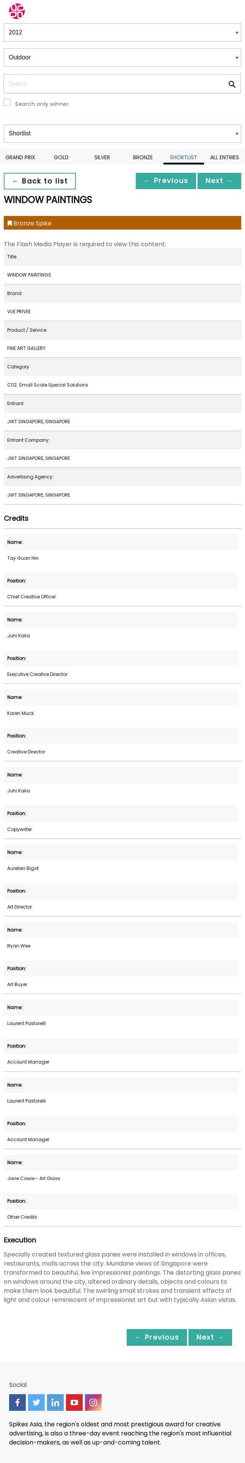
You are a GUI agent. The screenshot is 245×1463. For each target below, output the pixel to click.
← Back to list (41, 181)
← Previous (162, 181)
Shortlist (183, 157)
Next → (218, 181)
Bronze (143, 157)
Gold (61, 157)
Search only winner (42, 104)
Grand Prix (20, 157)
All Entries (224, 157)
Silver (102, 157)
